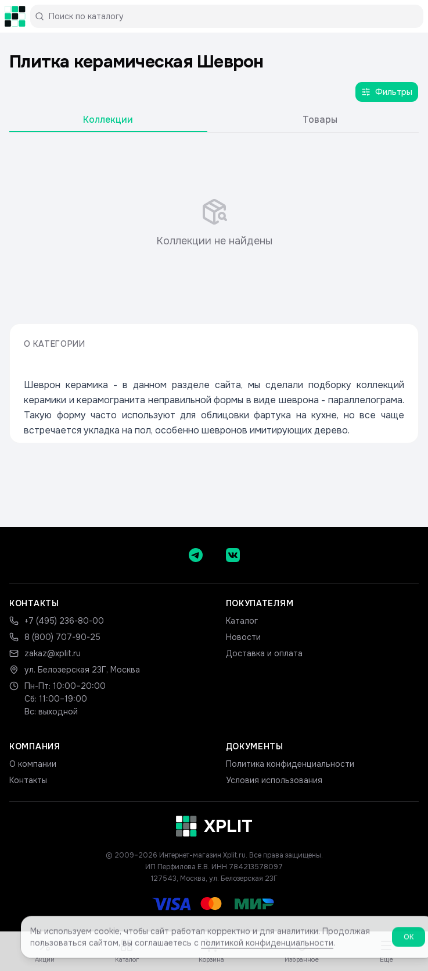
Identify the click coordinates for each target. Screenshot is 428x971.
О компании (32, 764)
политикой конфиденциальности (267, 947)
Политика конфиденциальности (290, 764)
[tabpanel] (214, 223)
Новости (243, 637)
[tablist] (214, 122)
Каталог (242, 621)
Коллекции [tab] (108, 119)
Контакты (28, 780)
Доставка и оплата (264, 653)
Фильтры (386, 92)
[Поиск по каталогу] (231, 16)
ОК (408, 941)
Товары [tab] (320, 119)
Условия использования (274, 780)
